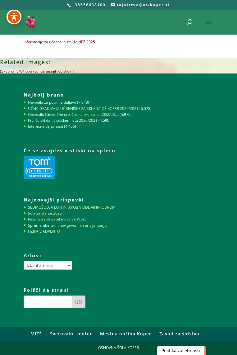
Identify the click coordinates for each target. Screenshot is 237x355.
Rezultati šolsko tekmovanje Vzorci (57, 219)
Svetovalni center (71, 334)
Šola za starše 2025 (45, 213)
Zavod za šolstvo (179, 334)
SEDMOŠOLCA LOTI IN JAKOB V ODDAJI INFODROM (72, 207)
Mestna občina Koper (125, 334)
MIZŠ (36, 334)
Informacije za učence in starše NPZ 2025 (59, 42)
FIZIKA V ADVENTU (44, 231)
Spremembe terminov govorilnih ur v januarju (67, 225)
